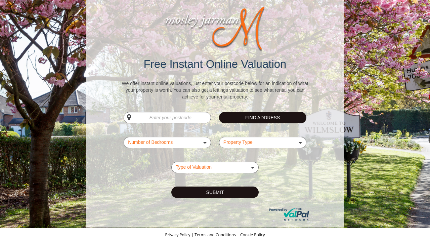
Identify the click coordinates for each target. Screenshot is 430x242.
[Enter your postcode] (167, 117)
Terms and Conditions (215, 235)
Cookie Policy (252, 235)
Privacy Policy (178, 235)
